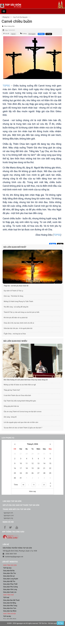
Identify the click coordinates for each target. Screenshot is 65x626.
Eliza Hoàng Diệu (9, 26)
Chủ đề (7, 33)
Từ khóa (24, 33)
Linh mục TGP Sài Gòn (12, 501)
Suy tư (13, 34)
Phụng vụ (6, 17)
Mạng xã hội (8, 522)
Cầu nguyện (32, 34)
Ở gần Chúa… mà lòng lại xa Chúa (15, 334)
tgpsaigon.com (9, 515)
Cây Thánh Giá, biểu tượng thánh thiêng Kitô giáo (20, 401)
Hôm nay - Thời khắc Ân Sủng (13, 296)
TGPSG (6, 85)
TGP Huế (6, 597)
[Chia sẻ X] (49, 34)
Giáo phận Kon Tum (9, 608)
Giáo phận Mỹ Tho (9, 581)
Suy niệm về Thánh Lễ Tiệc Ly (13, 291)
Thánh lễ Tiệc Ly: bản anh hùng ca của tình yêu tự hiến (21, 312)
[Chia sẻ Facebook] (41, 34)
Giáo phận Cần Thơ (9, 573)
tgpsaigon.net (8, 513)
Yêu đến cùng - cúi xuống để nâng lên (16, 307)
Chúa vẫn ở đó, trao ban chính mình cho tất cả (19, 323)
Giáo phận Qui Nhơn (9, 611)
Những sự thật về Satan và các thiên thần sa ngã (20, 385)
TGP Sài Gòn (7, 568)
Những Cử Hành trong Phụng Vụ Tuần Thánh (18, 301)
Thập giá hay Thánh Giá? (12, 390)
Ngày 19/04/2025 (10, 30)
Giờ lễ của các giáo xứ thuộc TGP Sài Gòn (21, 505)
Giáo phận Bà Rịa (8, 570)
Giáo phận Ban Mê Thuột (11, 600)
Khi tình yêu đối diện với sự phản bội (15, 317)
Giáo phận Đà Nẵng (9, 603)
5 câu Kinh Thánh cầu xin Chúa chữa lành (17, 395)
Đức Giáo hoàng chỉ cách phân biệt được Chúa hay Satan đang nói (26, 380)
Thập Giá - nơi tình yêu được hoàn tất (16, 286)
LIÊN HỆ (6, 544)
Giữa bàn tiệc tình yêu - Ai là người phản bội (18, 328)
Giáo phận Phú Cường (10, 587)
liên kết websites (10, 562)
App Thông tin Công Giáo (13, 532)
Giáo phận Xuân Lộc (9, 592)
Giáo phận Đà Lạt (9, 576)
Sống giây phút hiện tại (11, 406)
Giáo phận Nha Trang (10, 605)
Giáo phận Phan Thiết (10, 584)
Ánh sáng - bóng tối (10, 417)
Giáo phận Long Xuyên (10, 579)
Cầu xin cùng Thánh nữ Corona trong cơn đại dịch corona (22, 411)
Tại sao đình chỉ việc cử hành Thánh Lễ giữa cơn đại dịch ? (23, 428)
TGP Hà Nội (7, 616)
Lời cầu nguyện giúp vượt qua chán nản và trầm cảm (21, 422)
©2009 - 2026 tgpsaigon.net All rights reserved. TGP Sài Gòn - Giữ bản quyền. (32, 623)
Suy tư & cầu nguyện (20, 17)
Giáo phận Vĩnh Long (10, 589)
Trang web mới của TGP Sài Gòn (16, 509)
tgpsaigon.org (8, 518)
